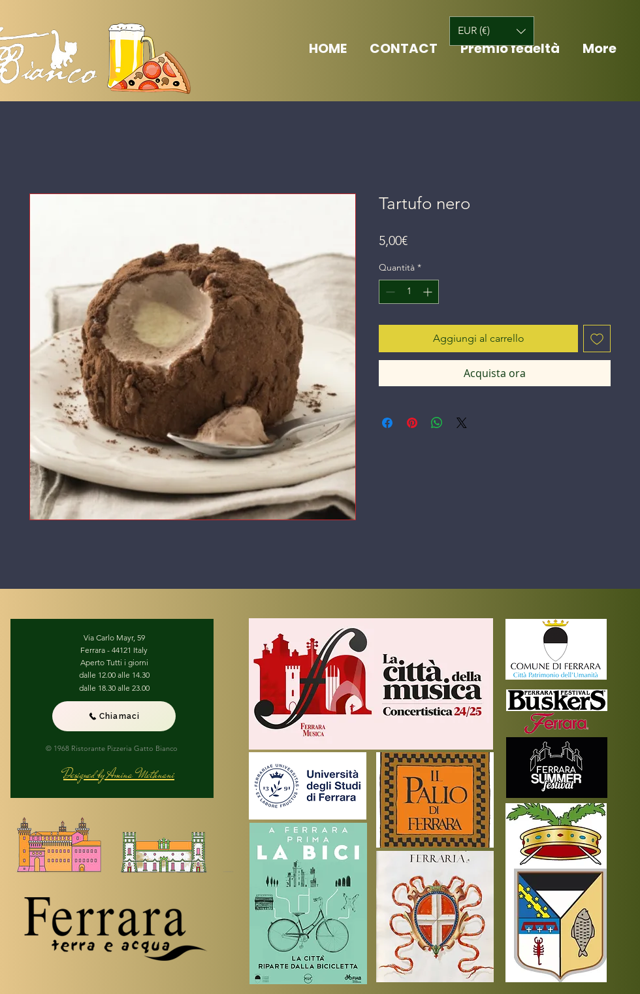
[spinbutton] (409, 291)
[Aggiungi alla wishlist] (597, 338)
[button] (491, 31)
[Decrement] (389, 291)
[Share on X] (462, 423)
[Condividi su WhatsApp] (437, 423)
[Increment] (429, 291)
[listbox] (491, 31)
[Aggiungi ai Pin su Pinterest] (412, 423)
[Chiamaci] (114, 716)
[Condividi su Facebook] (387, 423)
